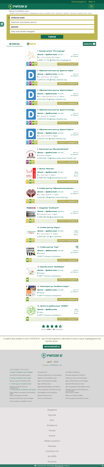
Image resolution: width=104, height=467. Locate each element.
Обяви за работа (52, 441)
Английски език (63, 74)
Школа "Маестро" (46, 169)
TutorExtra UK (52, 451)
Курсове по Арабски (62, 13)
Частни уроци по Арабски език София (23, 389)
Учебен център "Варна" (50, 227)
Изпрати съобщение (67, 64)
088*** (50, 276)
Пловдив (52, 116)
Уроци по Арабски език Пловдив (21, 372)
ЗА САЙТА (52, 456)
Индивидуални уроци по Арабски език (42, 13)
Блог (52, 420)
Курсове (52, 415)
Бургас (55, 136)
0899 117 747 (44, 60)
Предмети (52, 409)
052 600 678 (44, 99)
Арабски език (51, 54)
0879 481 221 (44, 236)
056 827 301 (44, 138)
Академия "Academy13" (49, 208)
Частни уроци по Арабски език (21, 384)
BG (49, 362)
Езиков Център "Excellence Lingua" (54, 286)
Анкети (52, 435)
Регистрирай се (79, 1)
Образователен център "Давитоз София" (56, 70)
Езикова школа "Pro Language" (52, 51)
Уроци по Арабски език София (21, 378)
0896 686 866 (44, 217)
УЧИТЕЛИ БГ (54, 365)
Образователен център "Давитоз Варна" (56, 90)
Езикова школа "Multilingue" (52, 267)
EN (56, 362)
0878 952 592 (44, 79)
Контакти (52, 461)
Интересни (52, 425)
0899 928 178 (44, 158)
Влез (92, 1)
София (57, 57)
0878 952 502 (44, 119)
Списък (14, 44)
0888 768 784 (44, 178)
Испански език (63, 54)
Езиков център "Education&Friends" (54, 149)
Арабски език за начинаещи (19, 13)
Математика (62, 211)
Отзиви (52, 430)
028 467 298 (44, 197)
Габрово (41, 293)
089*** (50, 256)
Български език (63, 270)
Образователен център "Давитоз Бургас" (56, 129)
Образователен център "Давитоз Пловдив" (57, 110)
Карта (31, 44)
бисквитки (59, 465)
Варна (62, 96)
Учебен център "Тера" (49, 247)
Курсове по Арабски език (78, 13)
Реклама (52, 446)
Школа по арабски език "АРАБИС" (54, 306)
